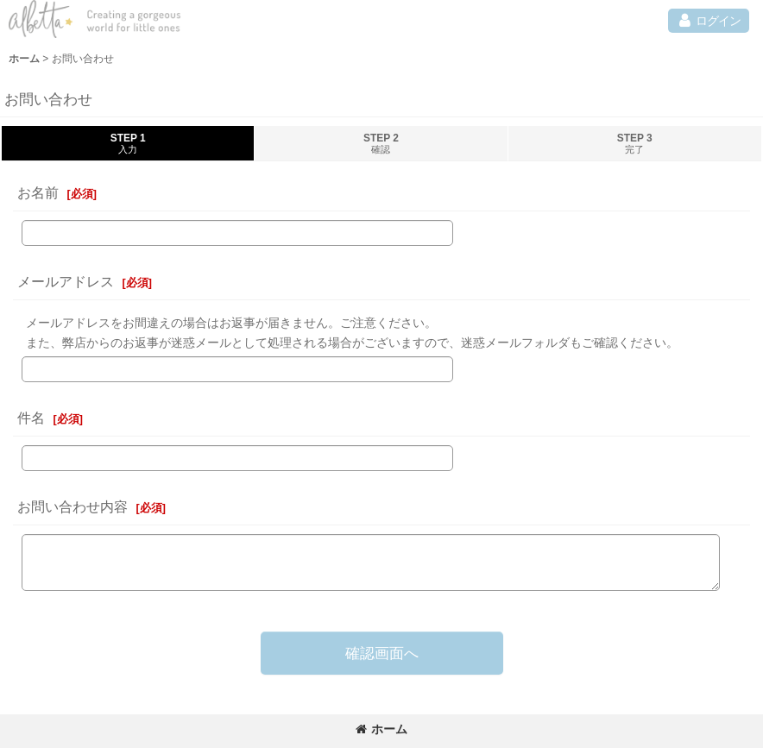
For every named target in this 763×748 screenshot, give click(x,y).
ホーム (381, 729)
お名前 (38, 192)
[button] (708, 21)
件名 (31, 417)
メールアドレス (65, 281)
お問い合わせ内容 (72, 506)
